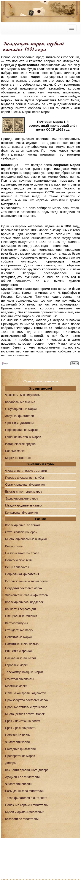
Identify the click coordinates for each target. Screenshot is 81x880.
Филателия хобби (17, 742)
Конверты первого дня (21, 609)
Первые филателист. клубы (24, 477)
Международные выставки (23, 505)
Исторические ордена (20, 444)
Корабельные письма (20, 402)
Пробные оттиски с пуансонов (26, 707)
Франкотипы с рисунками (22, 395)
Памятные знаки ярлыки (22, 644)
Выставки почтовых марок (23, 491)
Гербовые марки (16, 665)
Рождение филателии (20, 749)
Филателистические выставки (26, 470)
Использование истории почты (26, 581)
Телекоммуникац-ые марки (24, 672)
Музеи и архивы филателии (24, 812)
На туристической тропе (22, 553)
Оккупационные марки (21, 409)
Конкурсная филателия (21, 512)
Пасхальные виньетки (20, 658)
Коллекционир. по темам (22, 525)
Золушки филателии (19, 416)
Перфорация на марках (21, 430)
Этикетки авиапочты (19, 679)
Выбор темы (14, 546)
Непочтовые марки (18, 637)
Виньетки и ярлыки (18, 651)
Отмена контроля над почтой (25, 693)
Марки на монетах (18, 458)
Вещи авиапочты (17, 567)
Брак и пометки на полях (22, 721)
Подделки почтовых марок (23, 588)
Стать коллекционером (21, 532)
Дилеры (10, 763)
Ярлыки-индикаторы (19, 423)
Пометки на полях (17, 735)
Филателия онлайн (18, 784)
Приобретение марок (20, 756)
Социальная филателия (22, 574)
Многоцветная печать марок (24, 714)
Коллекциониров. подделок (24, 602)
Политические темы (19, 560)
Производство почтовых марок (26, 700)
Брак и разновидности (20, 728)
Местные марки (16, 686)
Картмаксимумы (16, 623)
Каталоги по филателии (21, 819)
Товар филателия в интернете (26, 798)
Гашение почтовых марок (23, 437)
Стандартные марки (19, 630)
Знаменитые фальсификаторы (26, 595)
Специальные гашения (21, 616)
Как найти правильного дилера (27, 770)
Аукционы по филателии (22, 777)
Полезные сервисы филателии (26, 805)
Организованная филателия (25, 484)
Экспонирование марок (21, 498)
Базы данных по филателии (24, 791)
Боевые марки (15, 451)
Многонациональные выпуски (26, 539)
